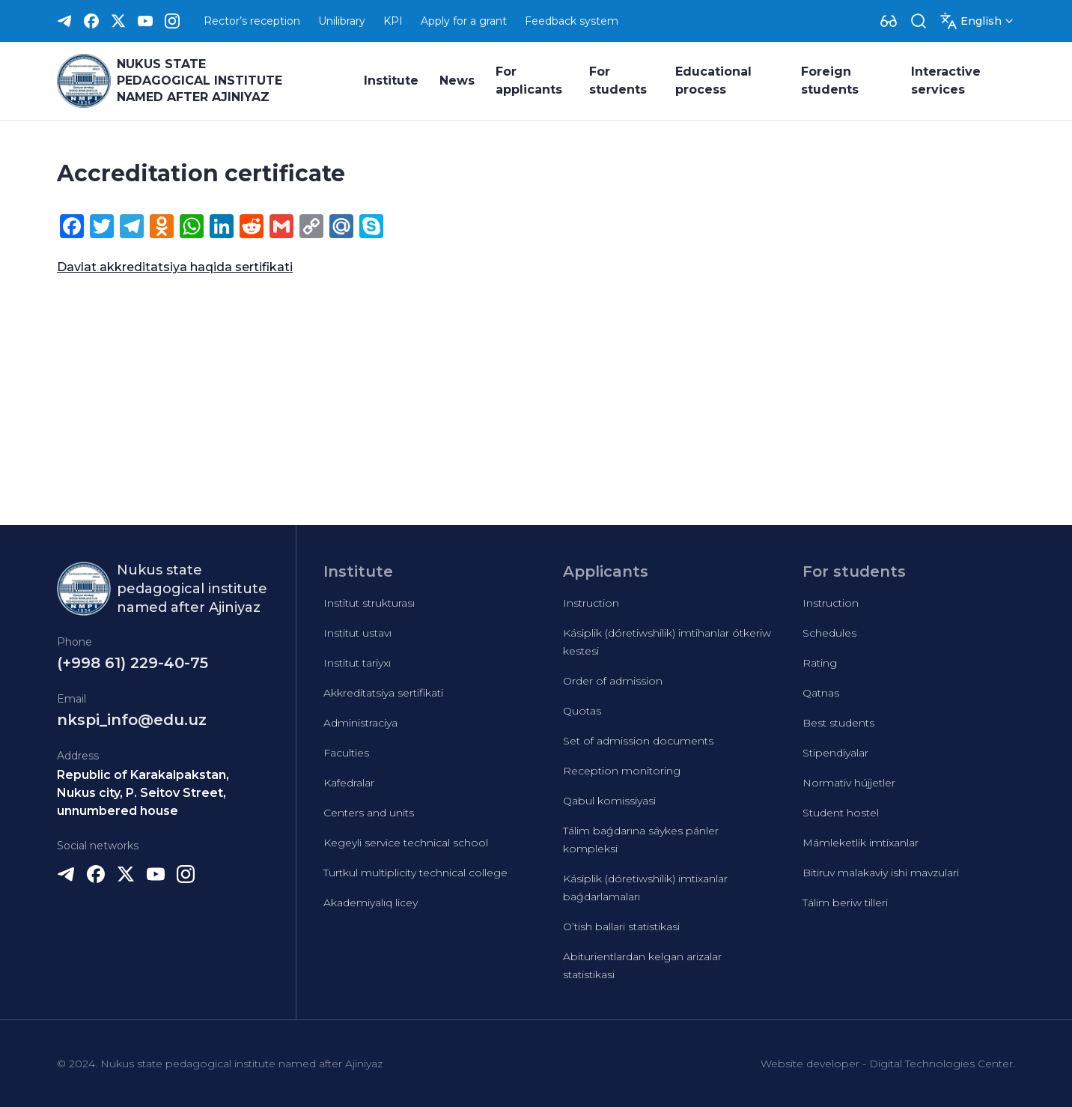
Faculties (346, 752)
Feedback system (571, 21)
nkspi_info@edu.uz (132, 720)
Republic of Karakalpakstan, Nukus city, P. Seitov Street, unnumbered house (143, 793)
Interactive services (946, 80)
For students (618, 80)
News (457, 80)
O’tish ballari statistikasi (621, 926)
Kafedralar (348, 782)
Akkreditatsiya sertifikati (383, 693)
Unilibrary (341, 21)
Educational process (713, 80)
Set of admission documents (638, 740)
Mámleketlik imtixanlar (861, 842)
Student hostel (841, 812)
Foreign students (830, 80)
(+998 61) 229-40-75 (132, 663)
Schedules (829, 633)
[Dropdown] (889, 21)
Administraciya (360, 723)
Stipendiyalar (835, 752)
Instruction (591, 603)
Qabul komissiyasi (609, 800)
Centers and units (368, 812)
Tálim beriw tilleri (845, 902)
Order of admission (613, 681)
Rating (820, 663)
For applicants (529, 80)
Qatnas (821, 693)
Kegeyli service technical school (405, 842)
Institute (391, 80)
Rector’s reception (252, 21)
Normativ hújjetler (849, 782)
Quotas (582, 711)
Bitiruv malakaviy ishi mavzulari (881, 872)
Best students (838, 723)
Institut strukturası (369, 603)
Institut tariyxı (357, 663)
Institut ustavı (357, 633)
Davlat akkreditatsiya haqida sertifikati (175, 267)
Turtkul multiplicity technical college (415, 872)
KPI (393, 21)
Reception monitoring (621, 770)
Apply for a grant (464, 21)
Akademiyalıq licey (370, 902)
